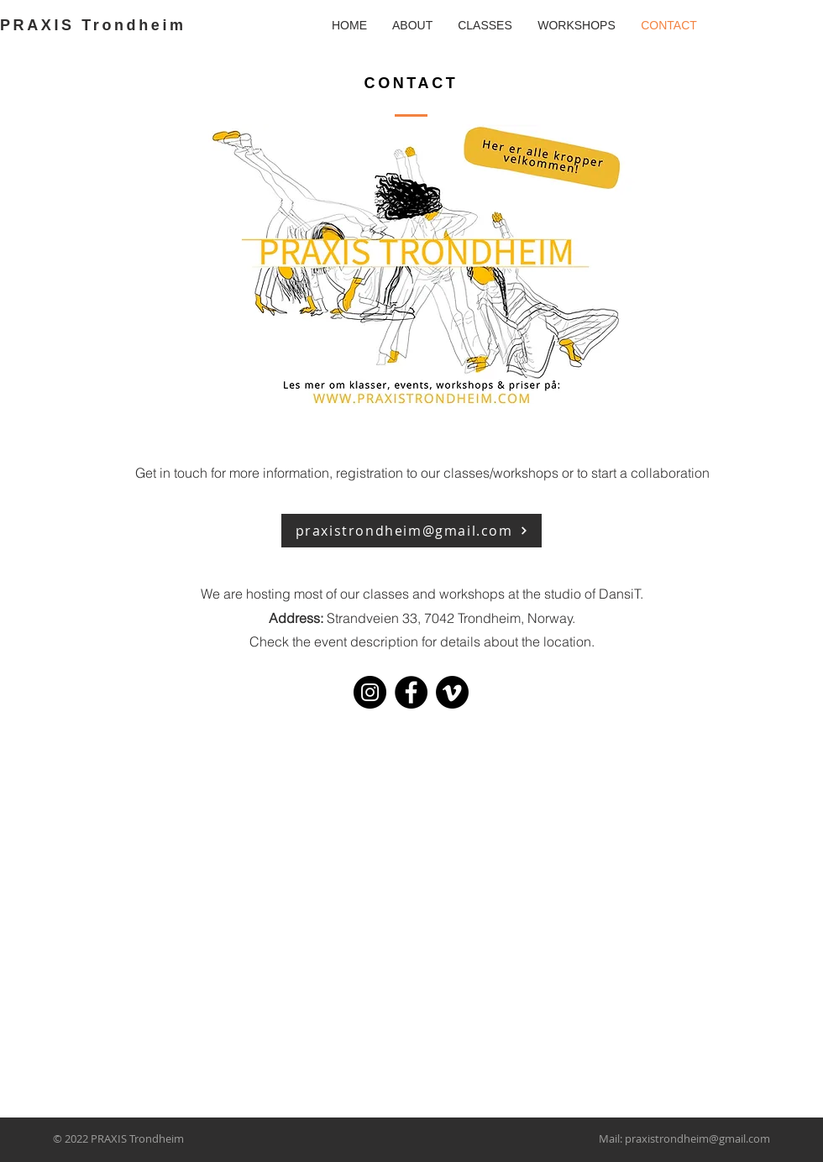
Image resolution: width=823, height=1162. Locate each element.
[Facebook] (411, 692)
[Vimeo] (452, 692)
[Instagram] (370, 692)
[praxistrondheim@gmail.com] (411, 530)
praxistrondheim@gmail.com (697, 1138)
